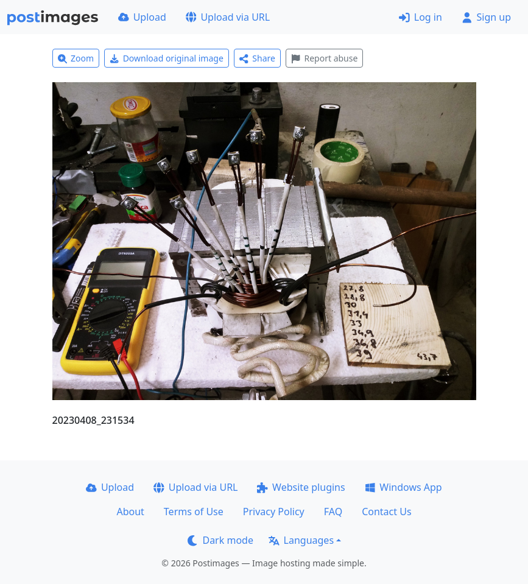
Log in (420, 17)
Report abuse (324, 58)
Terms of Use (194, 511)
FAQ (333, 511)
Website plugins (301, 487)
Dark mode (220, 540)
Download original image (167, 58)
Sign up (486, 17)
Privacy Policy (273, 511)
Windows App (403, 487)
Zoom (76, 58)
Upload (142, 17)
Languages (301, 540)
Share (257, 58)
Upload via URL (228, 17)
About (130, 511)
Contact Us (386, 511)
